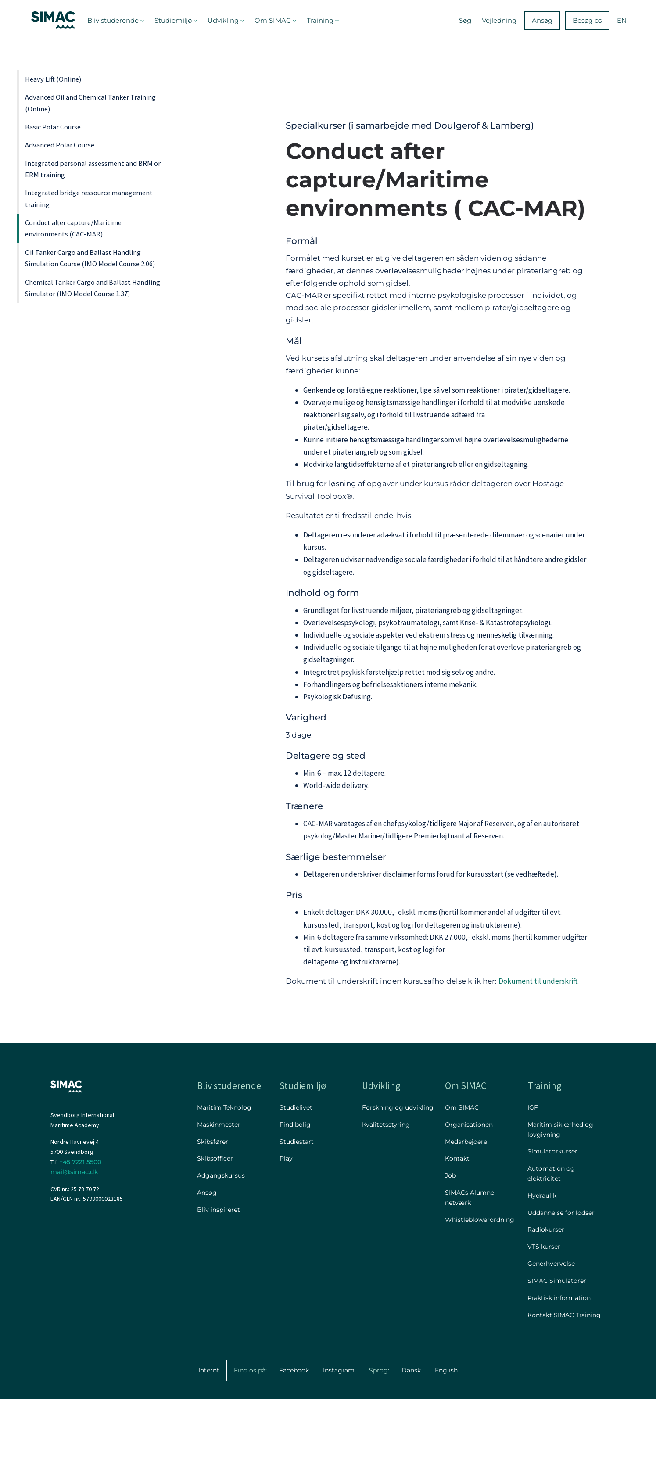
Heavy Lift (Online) (66, 85)
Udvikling (223, 20)
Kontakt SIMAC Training (564, 1380)
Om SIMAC (273, 20)
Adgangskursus (221, 1241)
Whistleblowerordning (479, 1285)
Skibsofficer (215, 1224)
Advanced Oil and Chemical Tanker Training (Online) (84, 125)
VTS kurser (543, 1312)
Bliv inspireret (218, 1275)
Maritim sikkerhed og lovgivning (560, 1195)
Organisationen (469, 1190)
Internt (208, 1436)
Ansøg (542, 20)
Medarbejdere (466, 1207)
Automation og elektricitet (551, 1239)
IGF (532, 1173)
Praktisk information (559, 1364)
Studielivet (296, 1173)
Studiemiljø (173, 20)
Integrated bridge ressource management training (85, 282)
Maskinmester (218, 1190)
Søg (465, 20)
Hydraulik (541, 1261)
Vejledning (499, 20)
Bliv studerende (113, 20)
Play (286, 1224)
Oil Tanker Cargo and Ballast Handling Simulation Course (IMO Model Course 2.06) (86, 385)
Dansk (411, 1436)
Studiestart (297, 1207)
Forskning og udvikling (398, 1173)
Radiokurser (545, 1295)
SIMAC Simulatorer (556, 1346)
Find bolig (295, 1190)
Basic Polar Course (66, 164)
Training (320, 20)
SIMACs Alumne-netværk (470, 1263)
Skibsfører (212, 1207)
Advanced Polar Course (76, 196)
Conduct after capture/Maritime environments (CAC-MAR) (93, 329)
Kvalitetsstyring (386, 1190)
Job (450, 1241)
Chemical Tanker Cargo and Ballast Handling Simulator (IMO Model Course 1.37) (94, 447)
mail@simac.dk (74, 1238)
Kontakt (457, 1224)
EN (622, 20)
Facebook (294, 1436)
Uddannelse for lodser (561, 1278)
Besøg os (587, 20)
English (446, 1436)
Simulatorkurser (552, 1217)
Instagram (339, 1436)
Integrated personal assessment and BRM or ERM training (94, 235)
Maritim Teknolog (224, 1173)
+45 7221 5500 (80, 1228)
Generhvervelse (551, 1329)
